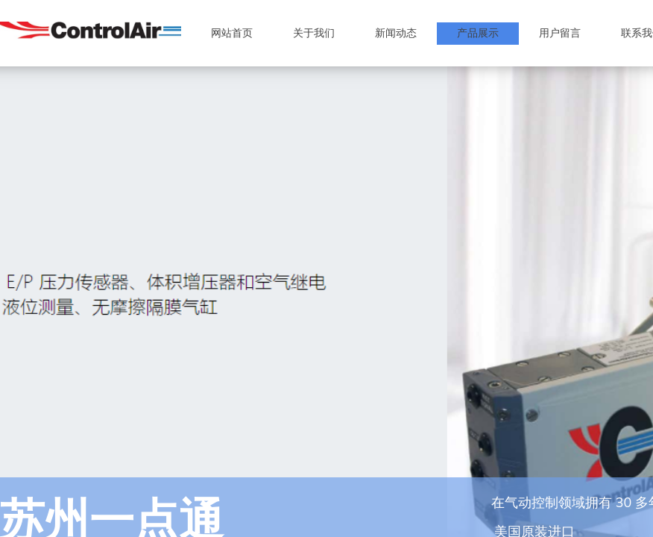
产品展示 (478, 33)
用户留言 (560, 33)
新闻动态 (396, 33)
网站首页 (232, 33)
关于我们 (314, 33)
